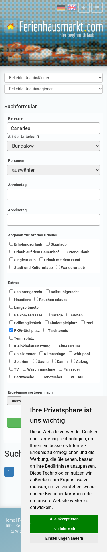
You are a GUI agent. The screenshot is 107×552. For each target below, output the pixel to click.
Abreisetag (17, 210)
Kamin (60, 361)
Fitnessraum (67, 346)
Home (9, 520)
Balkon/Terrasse (25, 315)
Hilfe (8, 526)
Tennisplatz (21, 338)
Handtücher (50, 377)
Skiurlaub (56, 244)
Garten (74, 315)
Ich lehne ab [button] (64, 528)
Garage (54, 315)
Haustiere (20, 299)
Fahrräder (69, 369)
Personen (16, 160)
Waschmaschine (39, 369)
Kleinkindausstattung (30, 346)
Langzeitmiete (24, 307)
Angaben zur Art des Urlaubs (32, 235)
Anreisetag (17, 185)
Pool (87, 322)
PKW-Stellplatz (24, 330)
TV (14, 369)
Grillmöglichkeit (25, 322)
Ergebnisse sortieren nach (30, 392)
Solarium (19, 361)
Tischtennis (55, 330)
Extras (13, 283)
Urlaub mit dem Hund (59, 259)
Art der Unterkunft (23, 136)
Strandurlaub (76, 252)
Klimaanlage (52, 353)
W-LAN (74, 377)
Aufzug (79, 361)
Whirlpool (79, 353)
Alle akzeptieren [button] (64, 519)
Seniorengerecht (25, 291)
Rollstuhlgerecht (62, 291)
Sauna (41, 361)
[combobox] (53, 128)
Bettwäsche (21, 377)
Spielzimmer (22, 353)
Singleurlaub (22, 259)
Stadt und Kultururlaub (31, 267)
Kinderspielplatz (61, 322)
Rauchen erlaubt (50, 299)
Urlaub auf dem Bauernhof (34, 252)
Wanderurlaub (70, 267)
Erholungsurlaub (25, 244)
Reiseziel (15, 118)
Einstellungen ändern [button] (64, 538)
